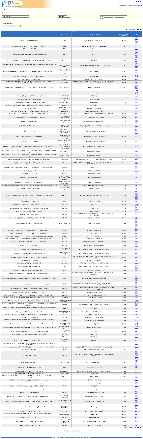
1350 (136, 41)
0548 (136, 177)
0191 (136, 265)
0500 (136, 192)
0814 (136, 60)
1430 (136, 44)
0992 (136, 224)
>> (135, 29)
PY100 (136, 89)
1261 (136, 411)
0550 (136, 193)
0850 (136, 197)
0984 (136, 96)
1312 (136, 126)
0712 (136, 340)
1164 (136, 129)
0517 (136, 229)
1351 (136, 364)
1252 (136, 46)
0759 (136, 51)
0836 (136, 173)
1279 (136, 39)
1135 (136, 276)
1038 (136, 349)
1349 (136, 40)
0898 (136, 331)
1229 (136, 361)
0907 (136, 182)
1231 (136, 79)
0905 (136, 222)
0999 (136, 225)
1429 (136, 42)
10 (132, 29)
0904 (136, 221)
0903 (136, 114)
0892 (136, 263)
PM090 (136, 93)
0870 (136, 236)
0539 (136, 395)
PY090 (136, 92)
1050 (136, 163)
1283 (136, 295)
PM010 (136, 75)
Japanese (139, 1)
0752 (136, 220)
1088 (136, 37)
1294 (136, 102)
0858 (136, 99)
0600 (136, 194)
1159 (136, 371)
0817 (136, 231)
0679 (136, 64)
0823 (136, 66)
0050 (136, 171)
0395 (136, 63)
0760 (136, 52)
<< (124, 29)
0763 (136, 56)
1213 (136, 202)
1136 (136, 278)
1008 (136, 120)
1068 (136, 311)
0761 (136, 54)
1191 (136, 279)
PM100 (136, 86)
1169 (136, 360)
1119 (136, 61)
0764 (136, 57)
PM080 (136, 414)
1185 (136, 67)
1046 (136, 105)
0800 (136, 195)
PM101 (136, 87)
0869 (136, 344)
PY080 (136, 317)
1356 (136, 297)
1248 (136, 226)
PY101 (136, 90)
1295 (136, 314)
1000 (136, 199)
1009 (136, 121)
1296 (136, 238)
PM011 (136, 85)
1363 (136, 260)
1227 (136, 130)
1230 (136, 253)
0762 (136, 55)
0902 (136, 396)
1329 (136, 108)
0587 (136, 188)
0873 (136, 421)
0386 (136, 233)
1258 (136, 117)
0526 (136, 111)
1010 (136, 123)
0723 (136, 151)
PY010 (136, 76)
